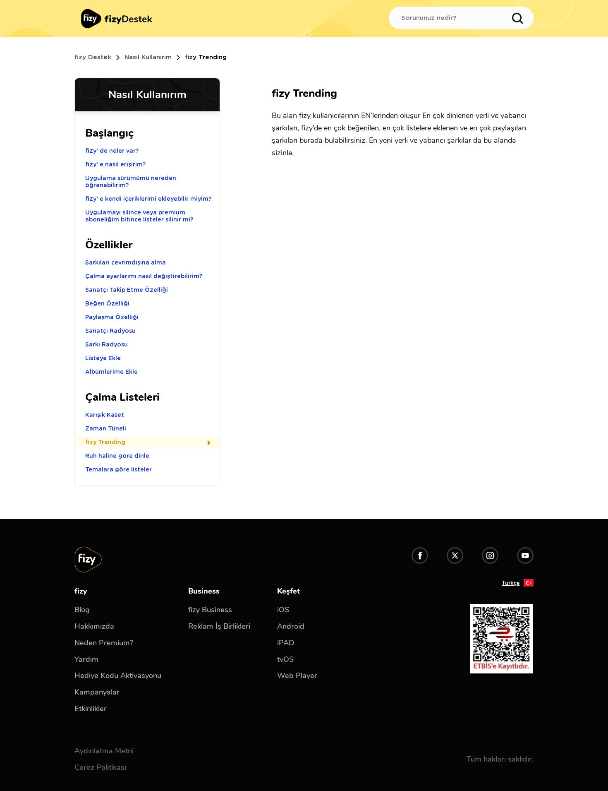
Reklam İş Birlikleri (219, 626)
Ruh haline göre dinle (117, 456)
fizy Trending (149, 442)
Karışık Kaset (104, 415)
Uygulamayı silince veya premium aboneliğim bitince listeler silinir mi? (139, 216)
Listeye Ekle (103, 358)
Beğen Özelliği (107, 304)
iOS (283, 610)
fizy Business (210, 610)
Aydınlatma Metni (104, 751)
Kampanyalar (97, 692)
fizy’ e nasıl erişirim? (115, 165)
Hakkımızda (94, 626)
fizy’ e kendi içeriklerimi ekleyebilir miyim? (148, 199)
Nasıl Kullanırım (148, 57)
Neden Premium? (103, 643)
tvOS (285, 659)
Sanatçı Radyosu (110, 331)
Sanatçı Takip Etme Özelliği (126, 290)
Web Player (297, 675)
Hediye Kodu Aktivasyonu (117, 675)
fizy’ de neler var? (112, 151)
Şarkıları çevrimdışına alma (125, 263)
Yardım (86, 659)
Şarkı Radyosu (106, 345)
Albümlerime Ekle (111, 372)
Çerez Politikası (100, 767)
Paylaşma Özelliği (112, 317)
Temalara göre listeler (118, 470)
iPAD (285, 643)
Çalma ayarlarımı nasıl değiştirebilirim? (143, 276)
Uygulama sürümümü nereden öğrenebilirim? (130, 182)
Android (290, 626)
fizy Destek (92, 57)
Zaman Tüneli (105, 429)
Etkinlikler (90, 709)
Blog (82, 610)
